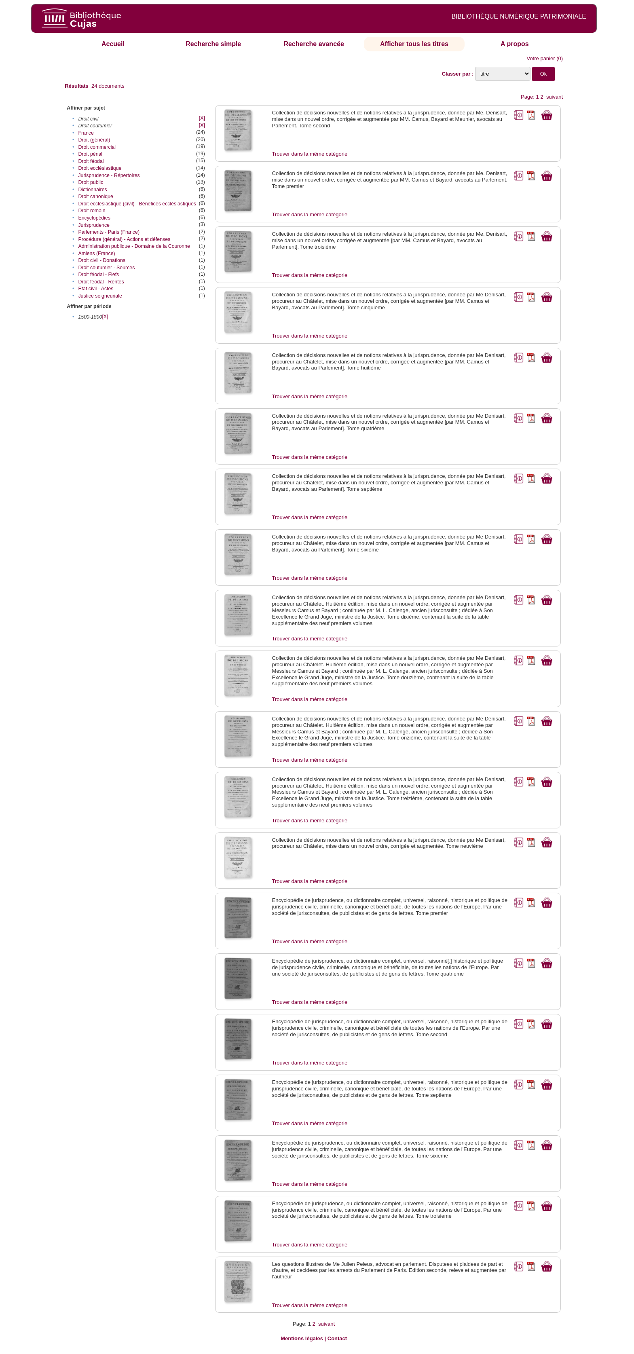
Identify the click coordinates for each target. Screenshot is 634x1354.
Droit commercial (97, 147)
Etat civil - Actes (95, 289)
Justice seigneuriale (100, 296)
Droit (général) (94, 140)
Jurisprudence (94, 225)
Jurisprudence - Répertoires (108, 175)
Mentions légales (302, 1338)
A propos (515, 43)
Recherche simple (213, 43)
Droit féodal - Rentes (101, 282)
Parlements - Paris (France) (108, 232)
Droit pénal (90, 154)
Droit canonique (95, 196)
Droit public (90, 182)
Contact (337, 1338)
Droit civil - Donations (101, 260)
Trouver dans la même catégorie (310, 154)
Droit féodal (91, 161)
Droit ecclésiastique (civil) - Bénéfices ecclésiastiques (137, 204)
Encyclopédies (94, 218)
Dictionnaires (92, 189)
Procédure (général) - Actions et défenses (124, 239)
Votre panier (540, 58)
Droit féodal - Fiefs (98, 274)
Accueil (113, 43)
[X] (202, 118)
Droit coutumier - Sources (106, 267)
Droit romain (91, 210)
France (85, 133)
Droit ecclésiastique (99, 168)
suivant (554, 97)
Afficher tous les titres (414, 43)
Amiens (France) (96, 253)
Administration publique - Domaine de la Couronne (134, 246)
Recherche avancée (313, 43)
